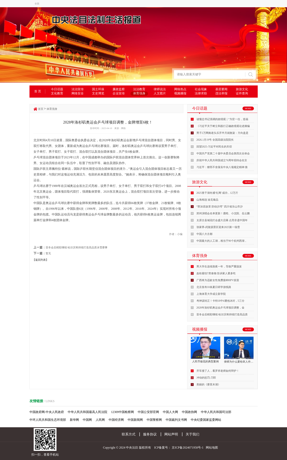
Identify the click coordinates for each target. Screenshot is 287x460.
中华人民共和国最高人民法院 (87, 412)
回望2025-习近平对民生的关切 (214, 146)
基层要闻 (221, 89)
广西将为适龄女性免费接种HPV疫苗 (217, 280)
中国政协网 (189, 412)
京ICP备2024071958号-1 (187, 447)
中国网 (87, 419)
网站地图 (212, 447)
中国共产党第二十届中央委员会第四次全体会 (223, 153)
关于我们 (192, 434)
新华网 (74, 419)
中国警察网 (154, 419)
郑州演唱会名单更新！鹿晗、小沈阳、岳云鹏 (223, 213)
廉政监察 (119, 89)
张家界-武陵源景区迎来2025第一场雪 (218, 227)
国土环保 (98, 89)
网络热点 (180, 89)
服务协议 (150, 434)
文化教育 (57, 93)
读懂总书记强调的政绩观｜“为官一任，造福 (222, 119)
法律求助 (201, 93)
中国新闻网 (135, 419)
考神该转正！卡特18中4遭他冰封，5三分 (220, 300)
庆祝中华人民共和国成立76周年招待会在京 (221, 160)
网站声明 (171, 434)
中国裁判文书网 (176, 419)
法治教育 (139, 89)
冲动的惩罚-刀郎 (206, 377)
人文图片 (160, 93)
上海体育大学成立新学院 (211, 294)
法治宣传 (78, 89)
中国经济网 (116, 419)
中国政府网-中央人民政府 (46, 412)
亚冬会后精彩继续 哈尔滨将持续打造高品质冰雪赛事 (77, 247)
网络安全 (78, 93)
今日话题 (57, 89)
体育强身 (139, 93)
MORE (248, 108)
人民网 (100, 419)
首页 (40, 109)
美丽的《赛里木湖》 (208, 384)
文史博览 (98, 93)
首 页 (37, 91)
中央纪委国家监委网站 (206, 419)
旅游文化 (242, 89)
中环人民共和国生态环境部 (47, 419)
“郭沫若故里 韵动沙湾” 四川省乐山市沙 (219, 206)
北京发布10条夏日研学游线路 (213, 287)
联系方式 (128, 434)
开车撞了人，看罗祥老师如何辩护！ (217, 370)
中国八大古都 (204, 234)
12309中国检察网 (122, 412)
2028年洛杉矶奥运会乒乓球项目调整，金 (220, 307)
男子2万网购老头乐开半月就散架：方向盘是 (222, 133)
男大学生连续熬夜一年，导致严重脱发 (219, 266)
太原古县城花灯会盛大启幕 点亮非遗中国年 (222, 220)
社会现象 (201, 89)
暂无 (48, 253)
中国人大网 (170, 412)
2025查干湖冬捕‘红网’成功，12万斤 (217, 192)
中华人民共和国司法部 (216, 412)
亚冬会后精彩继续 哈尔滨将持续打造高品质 (222, 314)
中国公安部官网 (148, 412)
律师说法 (160, 89)
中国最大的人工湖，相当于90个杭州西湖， (221, 240)
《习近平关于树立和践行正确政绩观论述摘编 (223, 126)
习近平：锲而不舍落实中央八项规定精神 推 (222, 167)
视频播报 (180, 93)
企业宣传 (119, 93)
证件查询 (242, 93)
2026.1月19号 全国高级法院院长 (215, 139)
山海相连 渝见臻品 (207, 199)
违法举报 (221, 93)
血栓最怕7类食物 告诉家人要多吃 (216, 273)
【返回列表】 (40, 259)
